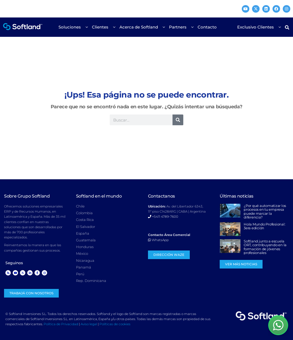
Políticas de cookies (114, 324)
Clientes (101, 27)
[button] (287, 27)
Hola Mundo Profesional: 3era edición (264, 226)
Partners (179, 27)
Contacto (207, 27)
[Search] (178, 119)
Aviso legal (89, 324)
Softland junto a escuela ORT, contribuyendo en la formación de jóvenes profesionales (265, 247)
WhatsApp (158, 240)
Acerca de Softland (140, 27)
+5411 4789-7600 (163, 216)
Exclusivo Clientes (257, 27)
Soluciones (71, 27)
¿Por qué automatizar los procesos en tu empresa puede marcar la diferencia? (265, 211)
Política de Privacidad (61, 324)
